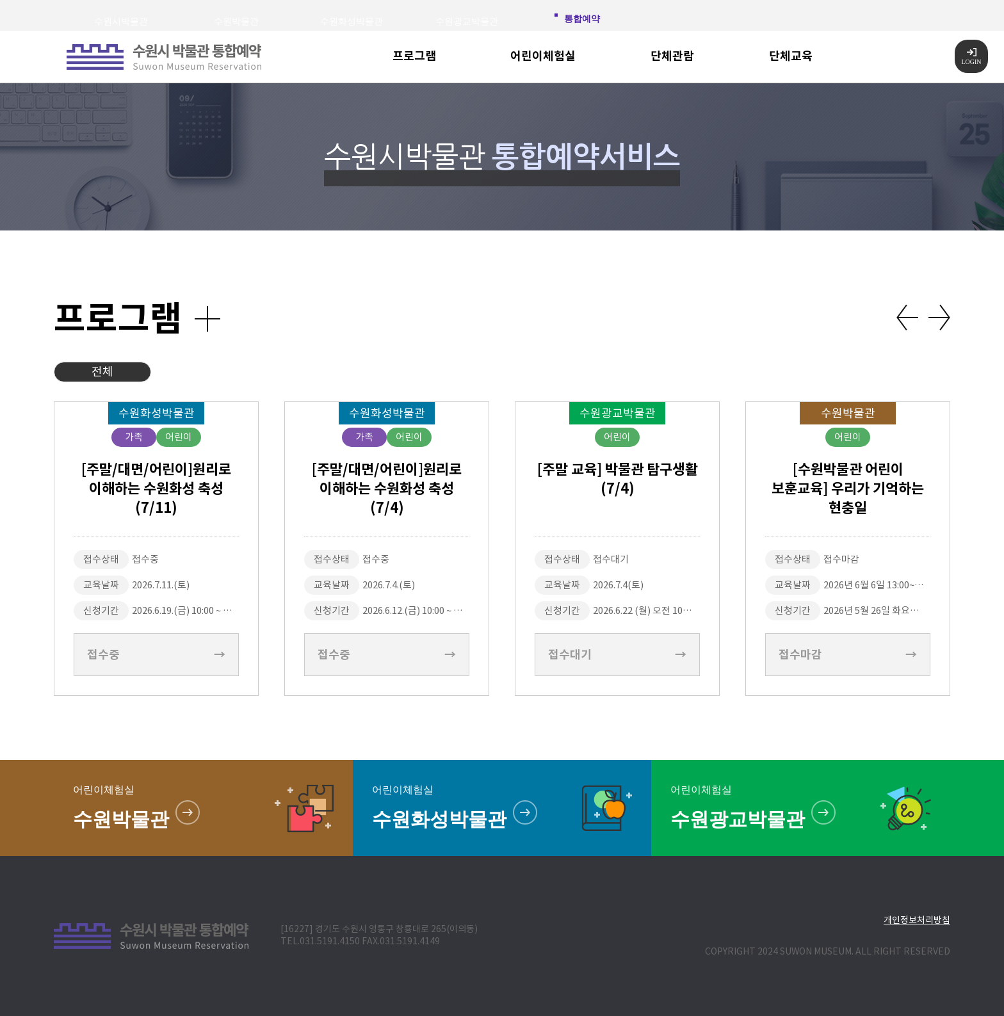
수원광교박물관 (466, 21)
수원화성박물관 (351, 21)
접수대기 (617, 655)
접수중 (156, 655)
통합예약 (582, 19)
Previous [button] (907, 317)
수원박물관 (236, 21)
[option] (156, 548)
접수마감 (848, 655)
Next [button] (939, 317)
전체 (102, 371)
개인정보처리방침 (917, 920)
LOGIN (971, 56)
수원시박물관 (121, 21)
